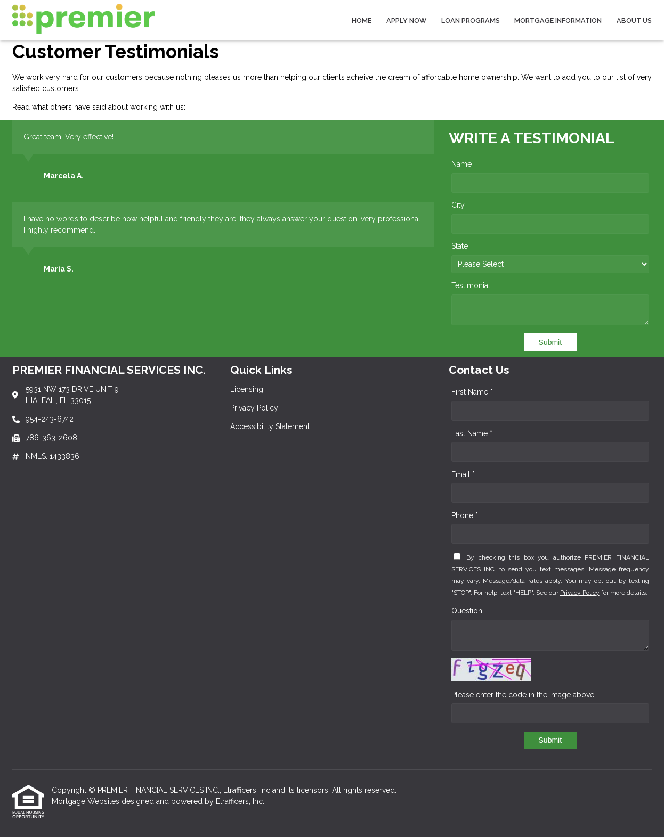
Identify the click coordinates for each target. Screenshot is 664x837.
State (459, 246)
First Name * (472, 392)
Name (461, 164)
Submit (550, 342)
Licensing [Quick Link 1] (246, 389)
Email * (463, 474)
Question (466, 610)
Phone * (464, 515)
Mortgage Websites (87, 801)
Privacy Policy (580, 592)
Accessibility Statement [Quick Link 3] (270, 426)
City (458, 205)
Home (361, 20)
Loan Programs (470, 20)
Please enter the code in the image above (522, 695)
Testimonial (470, 285)
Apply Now (406, 20)
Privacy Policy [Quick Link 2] (254, 408)
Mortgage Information (558, 20)
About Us (634, 20)
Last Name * (471, 433)
